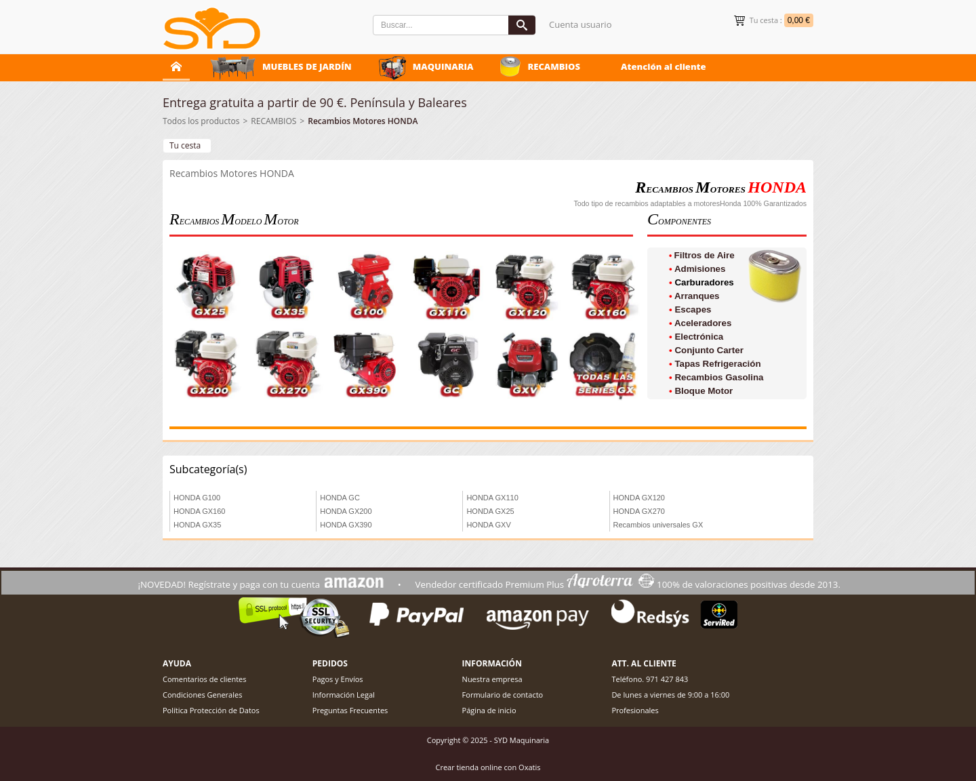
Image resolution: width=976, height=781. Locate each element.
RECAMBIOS (553, 66)
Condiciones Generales (202, 694)
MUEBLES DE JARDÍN (307, 66)
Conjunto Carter (708, 350)
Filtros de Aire (704, 255)
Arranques (697, 296)
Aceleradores (702, 323)
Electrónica (698, 337)
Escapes (692, 309)
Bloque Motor (703, 391)
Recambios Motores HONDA (363, 121)
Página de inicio (489, 710)
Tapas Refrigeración (717, 364)
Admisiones (700, 269)
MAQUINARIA (443, 66)
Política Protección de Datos (211, 710)
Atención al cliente (663, 66)
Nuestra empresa (492, 679)
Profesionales (634, 710)
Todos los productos (201, 121)
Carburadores (703, 282)
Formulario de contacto (503, 694)
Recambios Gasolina (718, 377)
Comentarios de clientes (205, 679)
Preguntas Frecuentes (350, 710)
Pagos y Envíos (337, 679)
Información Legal (343, 694)
